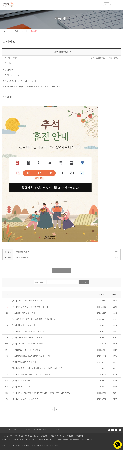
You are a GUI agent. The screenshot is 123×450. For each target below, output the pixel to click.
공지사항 (34, 31)
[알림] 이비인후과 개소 (21, 381)
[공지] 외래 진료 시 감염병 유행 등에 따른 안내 (30, 307)
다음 (71, 409)
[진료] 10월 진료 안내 (23, 252)
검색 (84, 282)
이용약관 (27, 430)
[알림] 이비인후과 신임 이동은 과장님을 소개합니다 (32, 374)
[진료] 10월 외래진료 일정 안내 (24, 362)
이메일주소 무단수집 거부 (11, 430)
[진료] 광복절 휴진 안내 (23, 257)
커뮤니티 (16, 31)
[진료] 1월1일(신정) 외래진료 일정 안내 (27, 350)
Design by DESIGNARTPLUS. (52, 445)
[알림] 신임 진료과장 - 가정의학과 (25, 399)
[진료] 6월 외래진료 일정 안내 (23, 313)
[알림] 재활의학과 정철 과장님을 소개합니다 (29, 331)
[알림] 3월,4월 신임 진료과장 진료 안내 (27, 301)
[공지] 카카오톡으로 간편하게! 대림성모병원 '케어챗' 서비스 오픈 (37, 368)
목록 (61, 270)
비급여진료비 (54, 430)
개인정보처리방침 (40, 430)
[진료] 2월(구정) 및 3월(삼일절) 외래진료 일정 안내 (31, 344)
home (4, 31)
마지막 (75, 409)
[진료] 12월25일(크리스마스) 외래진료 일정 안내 (31, 356)
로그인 (97, 4)
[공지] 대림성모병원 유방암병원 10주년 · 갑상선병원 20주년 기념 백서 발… (41, 393)
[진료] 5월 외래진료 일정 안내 (23, 325)
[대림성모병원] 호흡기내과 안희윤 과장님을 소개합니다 (33, 319)
